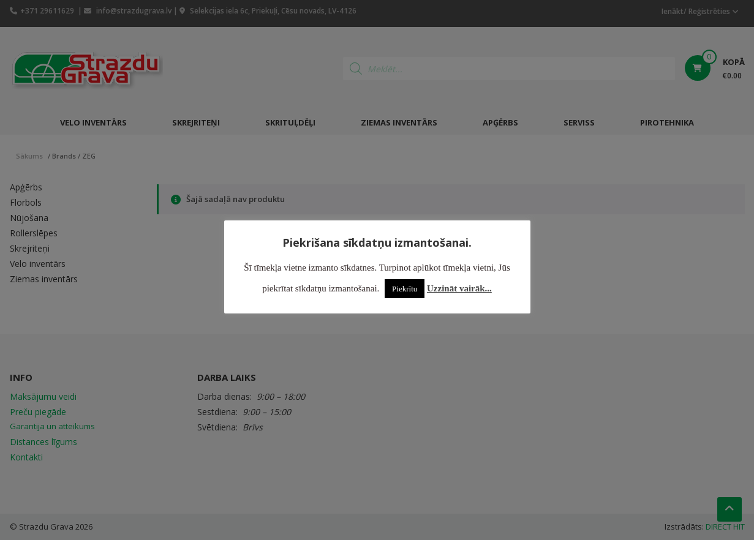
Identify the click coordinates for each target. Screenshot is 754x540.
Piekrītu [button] (404, 288)
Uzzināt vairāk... (459, 288)
